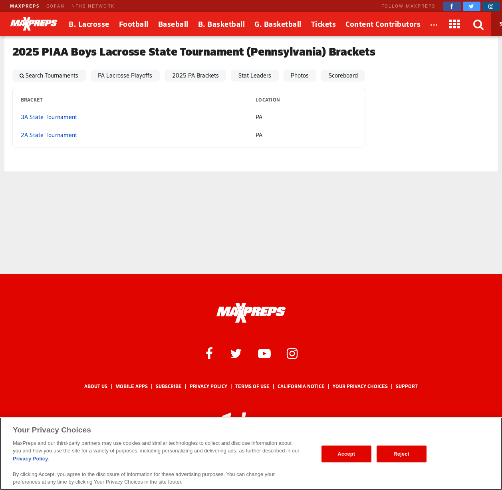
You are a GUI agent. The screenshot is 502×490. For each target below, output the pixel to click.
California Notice (301, 386)
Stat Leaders (254, 75)
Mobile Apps (131, 386)
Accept (346, 454)
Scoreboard (343, 75)
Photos (300, 75)
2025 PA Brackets (195, 75)
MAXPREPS (25, 6)
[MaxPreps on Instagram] (491, 6)
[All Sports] (434, 24)
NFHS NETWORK (93, 6)
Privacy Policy (208, 386)
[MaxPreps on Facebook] (452, 6)
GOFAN (55, 6)
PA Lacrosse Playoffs (125, 75)
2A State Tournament (49, 135)
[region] (251, 453)
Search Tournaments (52, 75)
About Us (95, 386)
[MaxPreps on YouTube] (264, 353)
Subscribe (169, 386)
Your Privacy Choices (360, 386)
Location (268, 99)
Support (407, 386)
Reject (401, 454)
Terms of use (252, 386)
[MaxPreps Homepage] (251, 313)
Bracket (32, 99)
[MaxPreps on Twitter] (471, 6)
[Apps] (455, 24)
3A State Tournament (49, 117)
